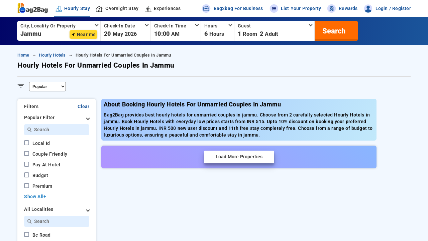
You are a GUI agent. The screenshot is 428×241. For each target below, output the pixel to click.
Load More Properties (239, 157)
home (23, 55)
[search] (333, 31)
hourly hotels (52, 55)
